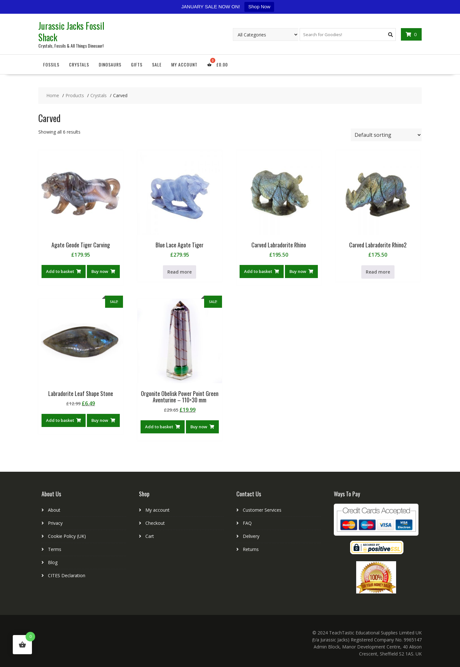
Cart (149, 536)
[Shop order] (386, 134)
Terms (54, 549)
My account (184, 64)
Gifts (136, 64)
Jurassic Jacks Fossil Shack (71, 31)
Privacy (55, 523)
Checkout (155, 523)
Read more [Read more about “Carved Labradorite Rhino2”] (378, 272)
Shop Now (259, 6)
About (54, 510)
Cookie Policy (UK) (67, 536)
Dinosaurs (110, 64)
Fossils (51, 64)
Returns (251, 549)
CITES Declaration (66, 575)
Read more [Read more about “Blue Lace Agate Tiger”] (179, 272)
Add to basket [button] (60, 271)
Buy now (99, 271)
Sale (157, 64)
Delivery (251, 536)
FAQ (247, 523)
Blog (52, 562)
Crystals (79, 64)
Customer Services (262, 510)
